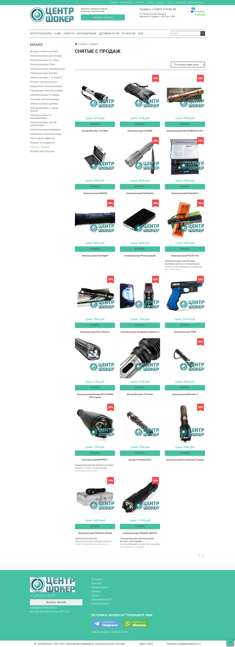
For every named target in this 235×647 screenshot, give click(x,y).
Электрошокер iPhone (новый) (140, 255)
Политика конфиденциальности (183, 643)
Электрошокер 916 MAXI (139, 131)
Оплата (149, 2)
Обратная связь (196, 2)
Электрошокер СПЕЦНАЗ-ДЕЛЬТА (140, 533)
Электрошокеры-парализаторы (47, 68)
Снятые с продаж (39, 147)
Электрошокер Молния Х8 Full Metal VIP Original (95, 396)
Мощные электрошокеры (44, 51)
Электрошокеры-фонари (43, 73)
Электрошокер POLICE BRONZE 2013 (185, 131)
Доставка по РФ (109, 33)
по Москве (129, 33)
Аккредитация (86, 33)
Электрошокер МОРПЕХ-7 (95, 460)
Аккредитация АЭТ (101, 599)
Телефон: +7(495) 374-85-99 (157, 9)
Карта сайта (146, 643)
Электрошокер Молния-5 (185, 394)
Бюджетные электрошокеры (46, 86)
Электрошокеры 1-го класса (46, 77)
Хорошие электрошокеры (44, 99)
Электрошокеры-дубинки (44, 103)
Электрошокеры (41, 33)
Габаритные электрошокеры (45, 133)
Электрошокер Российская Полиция (185, 460)
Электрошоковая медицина (45, 129)
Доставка (180, 2)
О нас (57, 33)
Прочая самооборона (42, 151)
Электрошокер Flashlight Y (95, 255)
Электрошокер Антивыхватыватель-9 (139, 332)
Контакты (96, 583)
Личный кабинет (100, 587)
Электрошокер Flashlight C (185, 193)
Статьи (169, 2)
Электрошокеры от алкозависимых (40, 116)
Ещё (141, 33)
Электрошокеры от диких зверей (44, 109)
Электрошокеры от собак (44, 60)
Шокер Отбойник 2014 (140, 460)
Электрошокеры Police (42, 64)
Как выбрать (126, 2)
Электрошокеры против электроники (43, 124)
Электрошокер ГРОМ (185, 332)
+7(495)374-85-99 (43, 595)
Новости (69, 33)
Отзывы (160, 2)
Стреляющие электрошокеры (46, 90)
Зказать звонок (103, 17)
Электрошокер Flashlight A (140, 193)
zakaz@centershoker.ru (43, 607)
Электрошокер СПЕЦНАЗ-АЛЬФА (95, 533)
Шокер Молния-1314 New (95, 131)
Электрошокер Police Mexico (95, 332)
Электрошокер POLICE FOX (185, 255)
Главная (113, 2)
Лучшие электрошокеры (43, 81)
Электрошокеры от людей (44, 94)
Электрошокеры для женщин (46, 55)
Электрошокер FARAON (95, 193)
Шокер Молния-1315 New (140, 394)
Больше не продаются (42, 142)
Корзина (139, 2)
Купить (95, 124)
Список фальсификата (42, 138)
